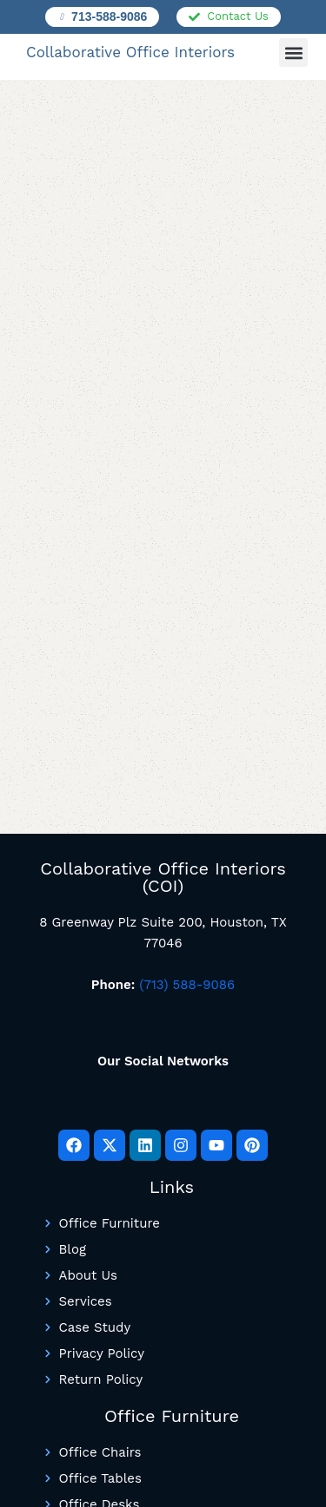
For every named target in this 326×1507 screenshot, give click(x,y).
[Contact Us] (194, 17)
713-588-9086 (109, 16)
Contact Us (238, 16)
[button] (293, 52)
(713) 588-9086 (187, 985)
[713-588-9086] (62, 17)
